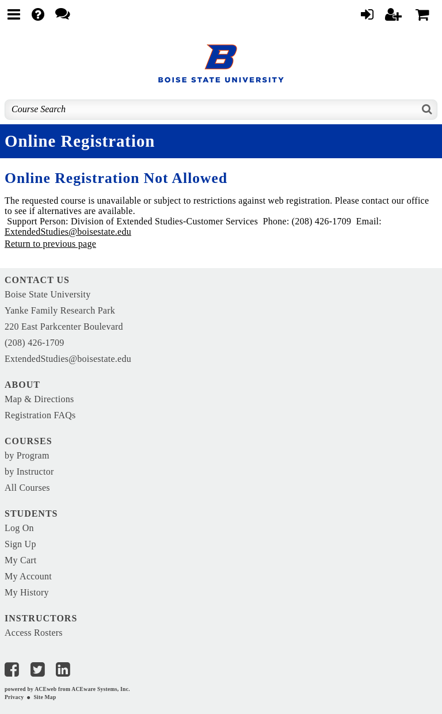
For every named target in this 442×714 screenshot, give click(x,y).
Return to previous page (50, 244)
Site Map (44, 697)
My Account (28, 576)
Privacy (14, 697)
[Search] (427, 109)
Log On (19, 528)
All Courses (27, 487)
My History (27, 592)
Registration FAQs (40, 415)
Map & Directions (39, 399)
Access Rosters (34, 632)
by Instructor (29, 471)
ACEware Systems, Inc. (100, 689)
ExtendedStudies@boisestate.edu (68, 231)
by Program (27, 455)
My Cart (21, 560)
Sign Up (20, 544)
